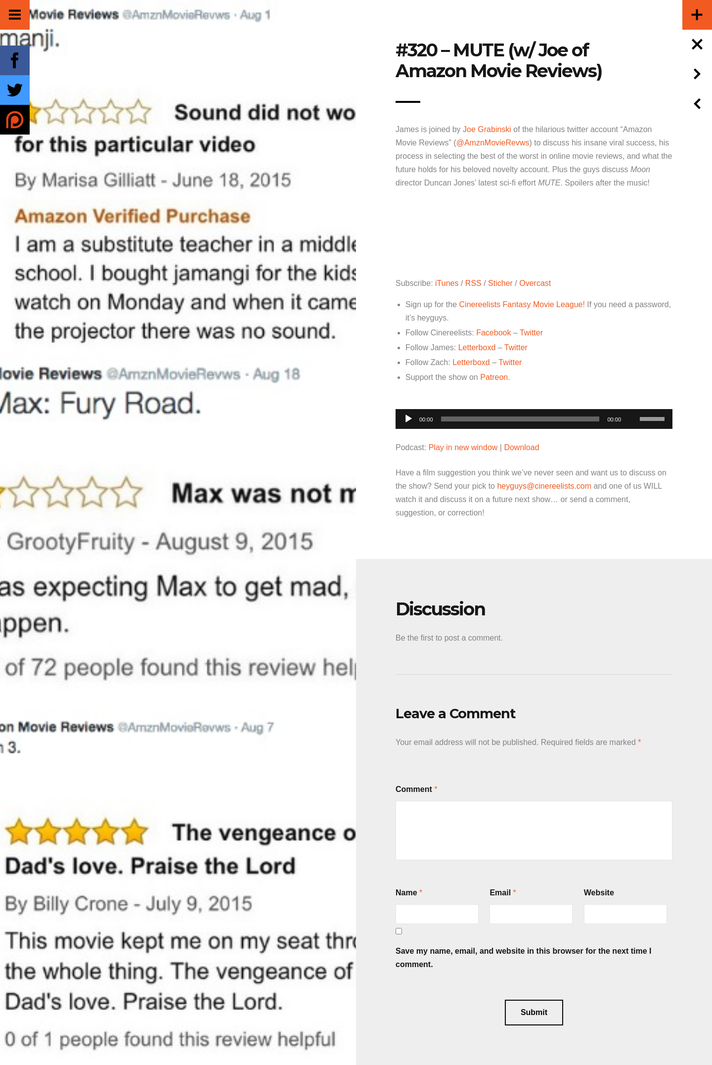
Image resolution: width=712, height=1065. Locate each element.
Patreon (494, 377)
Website (599, 892)
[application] (534, 416)
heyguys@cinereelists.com (544, 486)
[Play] (408, 419)
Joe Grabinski (487, 129)
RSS (473, 283)
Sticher (500, 283)
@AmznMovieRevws (493, 143)
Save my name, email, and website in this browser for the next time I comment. (524, 958)
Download (521, 447)
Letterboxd (477, 347)
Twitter (531, 332)
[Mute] (632, 404)
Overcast (535, 283)
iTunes (446, 283)
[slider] (520, 419)
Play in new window (463, 447)
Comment (414, 789)
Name (406, 892)
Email (500, 892)
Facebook (493, 332)
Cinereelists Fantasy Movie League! (522, 304)
